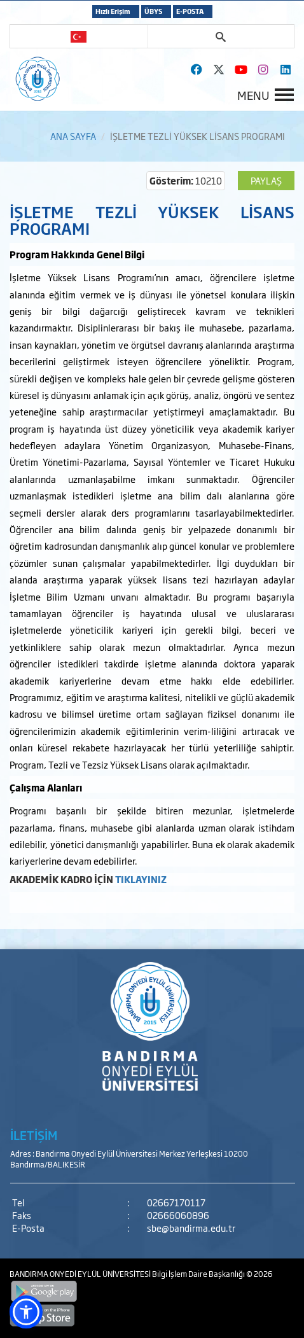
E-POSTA (190, 11)
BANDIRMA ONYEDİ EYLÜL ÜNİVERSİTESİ (81, 1273)
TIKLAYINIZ (141, 879)
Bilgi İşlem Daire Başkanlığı (199, 1273)
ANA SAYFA (73, 136)
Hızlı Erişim (112, 11)
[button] (26, 1312)
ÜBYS (153, 11)
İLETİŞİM (33, 1135)
